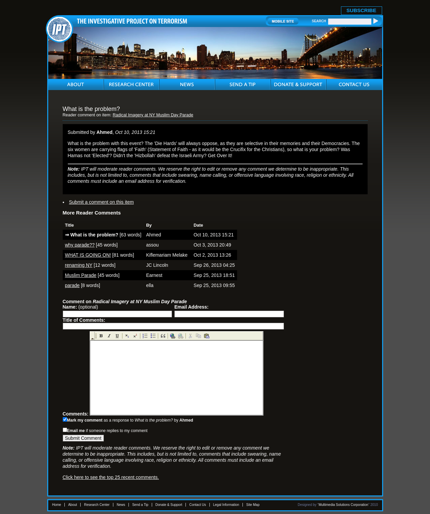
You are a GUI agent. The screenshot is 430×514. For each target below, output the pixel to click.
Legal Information (226, 505)
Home (56, 505)
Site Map (252, 505)
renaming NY (78, 265)
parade (72, 285)
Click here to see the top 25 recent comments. (111, 477)
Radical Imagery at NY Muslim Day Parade (153, 115)
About (72, 505)
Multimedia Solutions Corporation (343, 505)
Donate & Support (168, 505)
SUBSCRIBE (361, 10)
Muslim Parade (80, 275)
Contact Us (197, 505)
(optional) (80, 307)
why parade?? (80, 245)
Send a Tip (140, 505)
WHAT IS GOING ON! (88, 255)
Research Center (97, 505)
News (121, 505)
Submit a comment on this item (101, 202)
